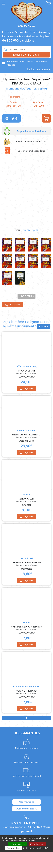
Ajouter (46, 118)
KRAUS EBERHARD (26, 83)
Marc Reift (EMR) (14, 105)
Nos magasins (26, 801)
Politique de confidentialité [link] (35, 848)
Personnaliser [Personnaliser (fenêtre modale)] (13, 848)
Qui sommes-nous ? (26, 808)
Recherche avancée (37, 69)
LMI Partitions (26, 25)
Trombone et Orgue (19, 88)
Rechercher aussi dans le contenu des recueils (27, 63)
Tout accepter (18, 844)
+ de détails (26, 296)
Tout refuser (37, 844)
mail (29, 831)
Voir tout (43, 326)
